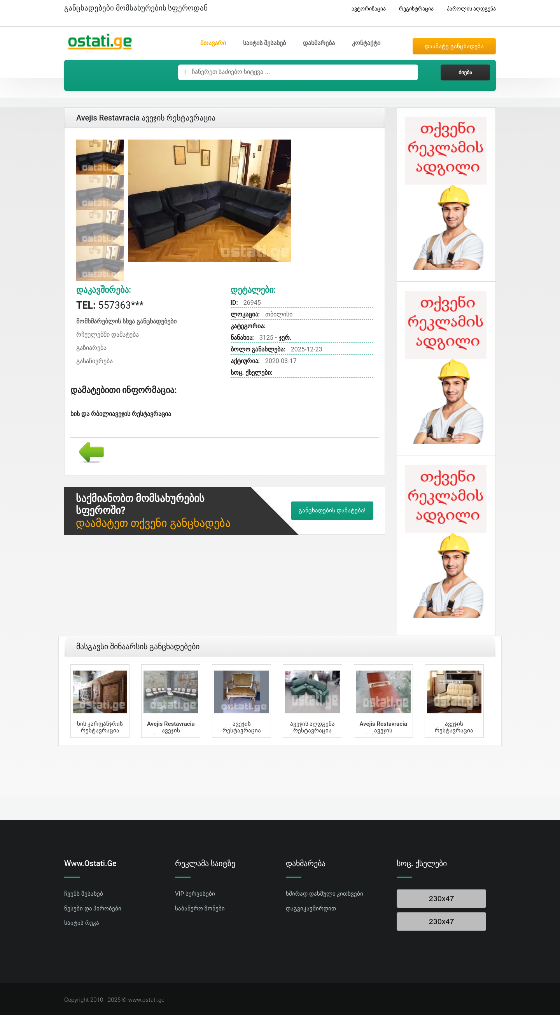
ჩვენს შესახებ (83, 893)
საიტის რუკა (81, 922)
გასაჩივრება (94, 361)
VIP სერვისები (195, 893)
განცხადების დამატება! (332, 510)
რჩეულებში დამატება (107, 334)
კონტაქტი (366, 43)
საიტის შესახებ (264, 43)
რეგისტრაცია (413, 9)
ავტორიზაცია (366, 9)
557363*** (110, 305)
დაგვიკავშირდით (311, 908)
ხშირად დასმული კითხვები (324, 893)
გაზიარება (91, 347)
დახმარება (319, 43)
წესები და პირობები (92, 908)
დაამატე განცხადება (454, 46)
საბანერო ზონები (200, 908)
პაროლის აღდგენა (468, 9)
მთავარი (213, 43)
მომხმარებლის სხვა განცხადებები (126, 321)
